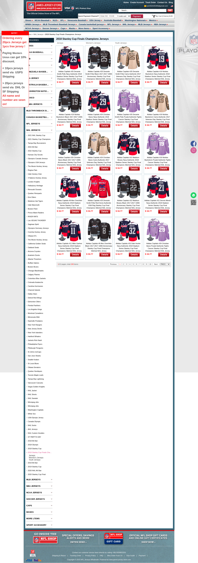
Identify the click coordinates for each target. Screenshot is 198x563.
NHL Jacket (32, 390)
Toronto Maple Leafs (35, 375)
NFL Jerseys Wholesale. (90, 560)
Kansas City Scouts (35, 155)
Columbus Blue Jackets (37, 278)
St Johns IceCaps (34, 352)
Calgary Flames (34, 274)
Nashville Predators (35, 321)
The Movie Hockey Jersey (37, 166)
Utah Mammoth (33, 205)
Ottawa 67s (32, 236)
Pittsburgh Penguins (35, 348)
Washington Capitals (35, 410)
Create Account (137, 2)
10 (150, 264)
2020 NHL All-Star (34, 470)
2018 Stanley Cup (34, 448)
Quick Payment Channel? (88, 16)
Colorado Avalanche (35, 282)
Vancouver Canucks (35, 383)
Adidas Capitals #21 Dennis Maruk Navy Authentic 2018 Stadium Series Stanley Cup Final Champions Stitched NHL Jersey (157, 204)
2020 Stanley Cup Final (36, 474)
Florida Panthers (34, 305)
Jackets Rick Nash (35, 340)
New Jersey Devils (35, 329)
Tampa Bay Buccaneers (37, 143)
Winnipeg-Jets (33, 402)
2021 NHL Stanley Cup (36, 135)
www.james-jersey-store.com (120, 560)
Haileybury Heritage (35, 186)
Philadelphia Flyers (35, 344)
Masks (72, 28)
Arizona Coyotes (34, 251)
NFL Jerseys (113, 24)
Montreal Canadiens (35, 313)
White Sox (32, 414)
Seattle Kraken (33, 360)
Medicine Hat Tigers (35, 201)
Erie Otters (32, 197)
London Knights (34, 182)
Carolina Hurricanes (35, 286)
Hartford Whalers (34, 336)
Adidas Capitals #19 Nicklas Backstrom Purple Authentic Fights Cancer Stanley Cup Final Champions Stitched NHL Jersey (157, 161)
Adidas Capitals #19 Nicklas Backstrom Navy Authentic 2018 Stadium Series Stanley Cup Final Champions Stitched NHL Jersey (157, 75)
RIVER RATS (33, 216)
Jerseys (60, 43)
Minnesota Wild (33, 317)
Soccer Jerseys (50, 28)
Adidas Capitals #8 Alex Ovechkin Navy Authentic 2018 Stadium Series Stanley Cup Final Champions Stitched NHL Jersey (69, 204)
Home (126, 2)
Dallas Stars (32, 294)
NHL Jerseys (129, 24)
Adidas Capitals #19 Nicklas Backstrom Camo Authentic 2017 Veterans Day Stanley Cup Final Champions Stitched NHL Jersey (157, 118)
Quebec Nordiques (35, 371)
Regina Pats (32, 170)
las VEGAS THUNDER (37, 220)
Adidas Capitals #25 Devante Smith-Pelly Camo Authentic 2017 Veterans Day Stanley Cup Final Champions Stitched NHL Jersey (128, 75)
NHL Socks (32, 425)
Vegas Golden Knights (36, 387)
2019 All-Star (33, 463)
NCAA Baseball (42, 20)
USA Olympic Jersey (35, 418)
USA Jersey (95, 20)
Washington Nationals (135, 20)
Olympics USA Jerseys (36, 162)
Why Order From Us (114, 556)
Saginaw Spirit (33, 224)
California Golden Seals (37, 244)
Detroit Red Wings (35, 298)
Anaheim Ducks (34, 255)
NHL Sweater (33, 398)
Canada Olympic (34, 421)
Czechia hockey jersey (37, 232)
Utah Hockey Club (35, 174)
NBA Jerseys (160, 24)
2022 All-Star (33, 147)
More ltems (84, 28)
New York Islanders (35, 332)
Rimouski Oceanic (35, 189)
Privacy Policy (90, 556)
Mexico (152, 20)
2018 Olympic (33, 445)
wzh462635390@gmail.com (157, 6)
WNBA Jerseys (32, 24)
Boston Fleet (32, 209)
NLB (55, 20)
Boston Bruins (33, 267)
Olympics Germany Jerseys (38, 228)
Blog (171, 2)
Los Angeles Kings (35, 309)
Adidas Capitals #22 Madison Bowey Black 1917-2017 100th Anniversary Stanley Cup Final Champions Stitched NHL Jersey (128, 204)
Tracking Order (75, 556)
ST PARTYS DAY (34, 437)
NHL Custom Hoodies (36, 433)
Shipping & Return (59, 556)
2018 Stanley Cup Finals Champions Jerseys (40, 452)
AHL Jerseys (32, 429)
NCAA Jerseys (32, 28)
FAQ (101, 556)
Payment (142, 556)
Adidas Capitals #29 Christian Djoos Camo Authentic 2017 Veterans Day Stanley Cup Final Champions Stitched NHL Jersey (98, 161)
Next (156, 264)
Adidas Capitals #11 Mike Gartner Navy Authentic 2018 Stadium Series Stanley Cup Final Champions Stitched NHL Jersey (69, 247)
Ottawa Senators (34, 367)
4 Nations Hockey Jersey (37, 178)
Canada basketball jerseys (91, 24)
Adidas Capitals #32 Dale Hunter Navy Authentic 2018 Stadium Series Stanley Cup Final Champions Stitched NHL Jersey (128, 247)
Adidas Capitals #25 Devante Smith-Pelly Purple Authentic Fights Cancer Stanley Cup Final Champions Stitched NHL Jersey (128, 118)
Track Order (150, 2)
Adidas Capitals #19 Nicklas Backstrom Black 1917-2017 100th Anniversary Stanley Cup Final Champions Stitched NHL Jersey (69, 118)
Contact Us (162, 2)
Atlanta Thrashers (34, 259)
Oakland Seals (33, 247)
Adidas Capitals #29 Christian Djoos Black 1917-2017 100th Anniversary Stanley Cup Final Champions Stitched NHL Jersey (69, 161)
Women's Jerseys (93, 43)
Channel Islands (34, 290)
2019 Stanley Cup (34, 467)
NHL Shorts (32, 394)
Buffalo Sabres (33, 263)
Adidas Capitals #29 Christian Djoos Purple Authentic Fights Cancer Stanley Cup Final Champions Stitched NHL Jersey (157, 247)
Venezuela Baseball (76, 20)
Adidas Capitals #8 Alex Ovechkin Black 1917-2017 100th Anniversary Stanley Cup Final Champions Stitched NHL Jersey (98, 247)
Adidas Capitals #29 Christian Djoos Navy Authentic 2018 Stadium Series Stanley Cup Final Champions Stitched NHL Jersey (98, 118)
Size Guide (130, 556)
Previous (113, 264)
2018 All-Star (33, 441)
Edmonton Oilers (34, 302)
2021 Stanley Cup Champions (39, 139)
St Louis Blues (33, 363)
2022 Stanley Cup (34, 151)
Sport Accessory (100, 28)
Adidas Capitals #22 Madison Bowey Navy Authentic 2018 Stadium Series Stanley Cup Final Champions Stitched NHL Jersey (128, 161)
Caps (63, 28)
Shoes (28, 20)
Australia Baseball (112, 20)
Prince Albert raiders (36, 213)
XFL (62, 20)
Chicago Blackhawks (36, 271)
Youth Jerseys (121, 43)
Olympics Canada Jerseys (38, 158)
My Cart (164, 16)
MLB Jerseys (144, 24)
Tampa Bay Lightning (36, 379)
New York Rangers (35, 325)
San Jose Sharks (34, 356)
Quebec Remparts (35, 193)
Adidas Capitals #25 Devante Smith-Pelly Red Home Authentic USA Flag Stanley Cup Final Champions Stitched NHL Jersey (98, 204)
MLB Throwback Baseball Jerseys (59, 24)
